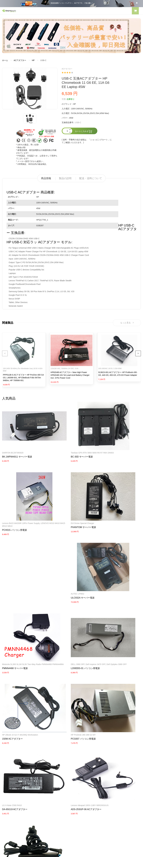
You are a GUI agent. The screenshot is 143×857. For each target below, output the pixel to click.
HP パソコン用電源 (82, 770)
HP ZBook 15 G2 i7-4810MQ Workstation (68, 553)
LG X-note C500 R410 (59, 608)
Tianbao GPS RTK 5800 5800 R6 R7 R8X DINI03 (71, 438)
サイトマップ (79, 795)
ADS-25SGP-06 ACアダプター (112, 612)
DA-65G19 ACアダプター (62, 612)
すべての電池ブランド (83, 780)
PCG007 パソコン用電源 (109, 557)
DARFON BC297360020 (12, 438)
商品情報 (46, 178)
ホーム (5, 60)
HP (33, 60)
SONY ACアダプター (83, 756)
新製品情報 (78, 790)
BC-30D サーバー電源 (61, 442)
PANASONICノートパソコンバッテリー (19, 751)
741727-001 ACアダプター (15, 669)
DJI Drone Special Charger (13, 495)
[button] (135, 11)
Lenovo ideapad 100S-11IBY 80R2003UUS (116, 608)
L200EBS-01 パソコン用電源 (16, 560)
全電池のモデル (80, 785)
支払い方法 (7, 790)
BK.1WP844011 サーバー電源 (17, 442)
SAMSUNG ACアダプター (85, 751)
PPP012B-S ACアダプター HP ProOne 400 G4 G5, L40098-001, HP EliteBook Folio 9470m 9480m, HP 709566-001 (23, 378)
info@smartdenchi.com (90, 800)
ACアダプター (20, 60)
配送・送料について (90, 178)
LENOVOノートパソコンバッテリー (18, 760)
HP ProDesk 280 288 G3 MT (109, 553)
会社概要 (6, 780)
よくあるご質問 (9, 785)
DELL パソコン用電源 (83, 765)
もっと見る (127, 323)
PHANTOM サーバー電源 (14, 499)
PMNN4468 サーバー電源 (110, 502)
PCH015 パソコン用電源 (109, 445)
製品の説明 (65, 178)
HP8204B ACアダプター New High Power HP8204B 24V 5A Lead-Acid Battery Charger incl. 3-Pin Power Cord (70, 376)
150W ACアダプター (60, 557)
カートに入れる (83, 131)
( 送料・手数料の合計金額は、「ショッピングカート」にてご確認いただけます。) (87, 141)
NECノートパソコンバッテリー (16, 765)
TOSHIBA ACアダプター (84, 760)
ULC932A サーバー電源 (61, 499)
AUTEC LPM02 (56, 495)
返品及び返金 (8, 795)
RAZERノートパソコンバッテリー (17, 756)
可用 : (64, 99)
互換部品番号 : (68, 122)
